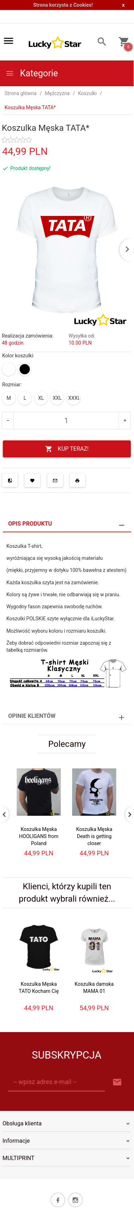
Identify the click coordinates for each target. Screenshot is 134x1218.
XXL (57, 398)
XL (41, 398)
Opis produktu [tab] (30, 523)
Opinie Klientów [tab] (31, 716)
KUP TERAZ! (67, 449)
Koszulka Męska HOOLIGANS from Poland (39, 836)
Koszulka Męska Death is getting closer (94, 836)
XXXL (74, 398)
